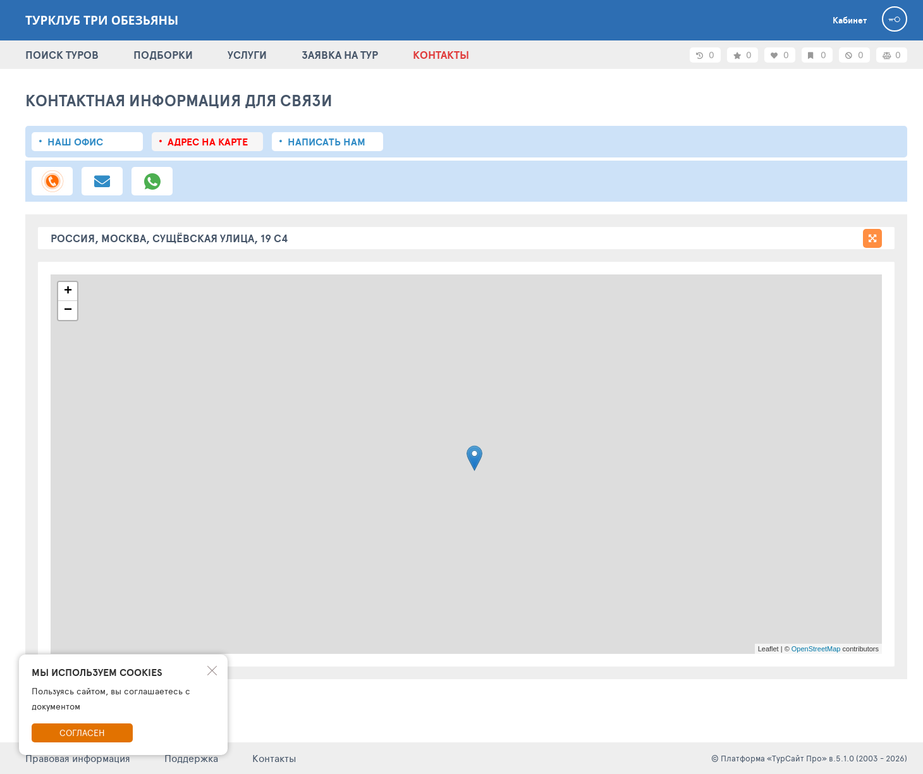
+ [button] (68, 291)
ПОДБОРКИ (163, 55)
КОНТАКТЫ (441, 55)
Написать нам (326, 141)
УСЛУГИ (247, 55)
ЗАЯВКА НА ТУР (340, 55)
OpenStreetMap (816, 649)
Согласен (82, 733)
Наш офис (75, 141)
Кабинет (850, 20)
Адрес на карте (208, 141)
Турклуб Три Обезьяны (101, 20)
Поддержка (191, 758)
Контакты (274, 758)
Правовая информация (77, 758)
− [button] (68, 310)
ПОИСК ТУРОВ (62, 55)
